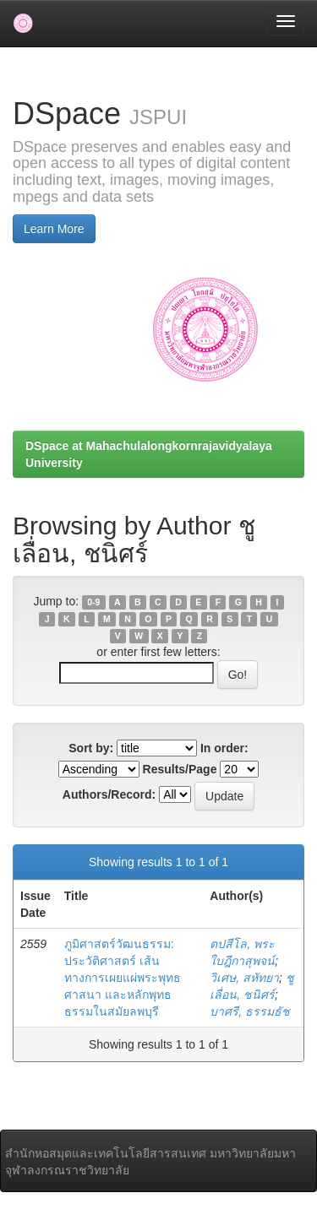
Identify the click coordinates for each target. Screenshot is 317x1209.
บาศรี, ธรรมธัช (250, 1011)
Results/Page (180, 769)
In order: (224, 748)
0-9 (93, 602)
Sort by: (90, 748)
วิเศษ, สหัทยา (244, 977)
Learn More (54, 229)
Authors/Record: (109, 794)
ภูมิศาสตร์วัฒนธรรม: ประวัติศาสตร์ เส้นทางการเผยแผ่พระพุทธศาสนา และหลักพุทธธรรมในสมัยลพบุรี (122, 977)
